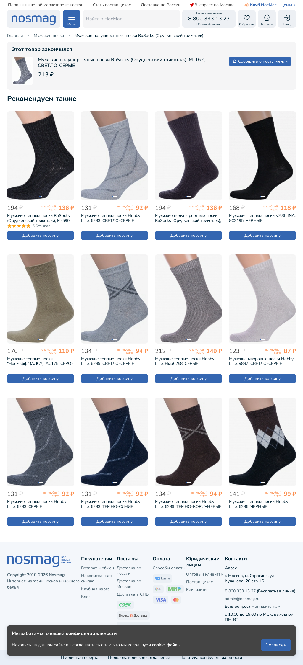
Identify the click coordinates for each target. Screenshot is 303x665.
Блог (85, 596)
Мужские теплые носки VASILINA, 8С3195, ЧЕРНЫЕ (262, 218)
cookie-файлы (166, 645)
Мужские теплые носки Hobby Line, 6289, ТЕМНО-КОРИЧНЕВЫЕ (188, 504)
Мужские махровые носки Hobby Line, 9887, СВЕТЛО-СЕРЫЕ (261, 361)
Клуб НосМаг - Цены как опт (263, 5)
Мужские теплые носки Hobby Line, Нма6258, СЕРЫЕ (184, 361)
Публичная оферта (80, 657)
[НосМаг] (33, 19)
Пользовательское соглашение (139, 657)
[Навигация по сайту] (71, 19)
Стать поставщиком (99, 5)
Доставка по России (147, 5)
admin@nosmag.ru (242, 599)
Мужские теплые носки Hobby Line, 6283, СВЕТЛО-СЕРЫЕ (110, 218)
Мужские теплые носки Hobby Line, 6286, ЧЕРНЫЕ (258, 504)
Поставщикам (199, 582)
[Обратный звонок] (209, 19)
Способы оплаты (169, 568)
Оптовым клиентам (204, 574)
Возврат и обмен (97, 568)
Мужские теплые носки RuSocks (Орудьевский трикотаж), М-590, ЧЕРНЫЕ (38, 218)
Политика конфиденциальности (211, 657)
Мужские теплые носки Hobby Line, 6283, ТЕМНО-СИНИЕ (110, 504)
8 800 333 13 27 (240, 591)
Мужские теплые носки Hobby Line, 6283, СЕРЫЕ (36, 504)
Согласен (275, 645)
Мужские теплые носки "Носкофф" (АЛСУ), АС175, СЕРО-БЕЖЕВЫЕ (40, 361)
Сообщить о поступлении (260, 61)
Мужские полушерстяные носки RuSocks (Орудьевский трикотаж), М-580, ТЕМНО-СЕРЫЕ (188, 218)
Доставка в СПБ (133, 594)
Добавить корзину (40, 235)
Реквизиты (196, 589)
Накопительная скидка (96, 578)
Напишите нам (266, 606)
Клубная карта (95, 589)
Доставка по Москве (129, 583)
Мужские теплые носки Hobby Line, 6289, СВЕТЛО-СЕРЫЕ (110, 361)
